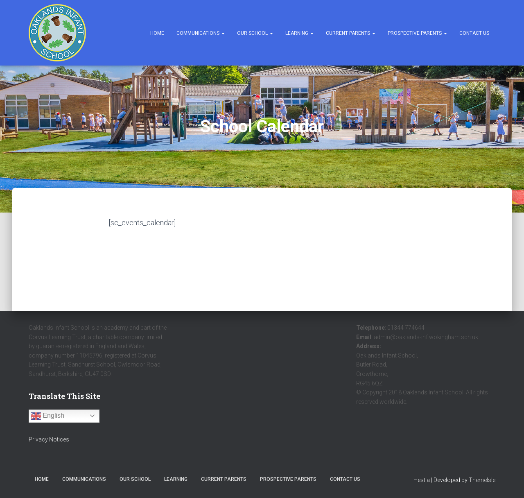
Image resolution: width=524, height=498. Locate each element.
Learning (299, 33)
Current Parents (350, 33)
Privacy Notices (49, 439)
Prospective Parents (417, 33)
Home (157, 33)
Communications (200, 33)
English (47, 416)
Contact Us (474, 33)
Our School (255, 33)
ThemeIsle (482, 480)
